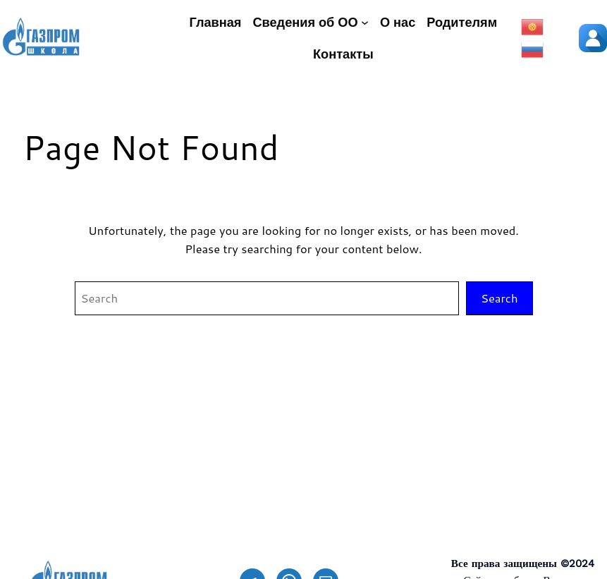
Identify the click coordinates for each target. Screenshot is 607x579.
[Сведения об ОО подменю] (365, 22)
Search (499, 298)
